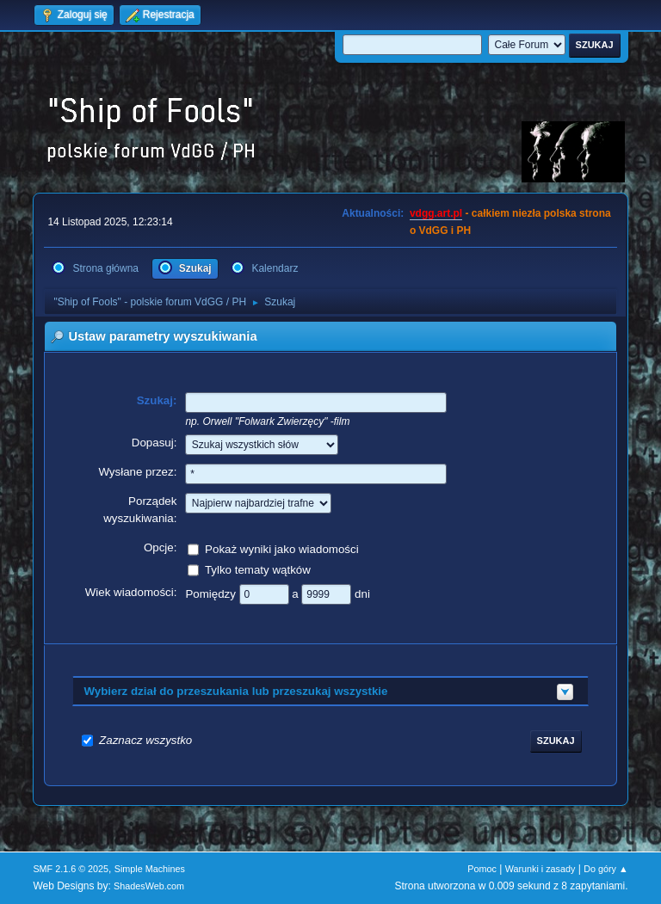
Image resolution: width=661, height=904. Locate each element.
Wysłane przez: (137, 471)
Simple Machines (149, 869)
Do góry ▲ (605, 869)
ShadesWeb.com (149, 886)
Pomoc (482, 869)
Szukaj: (157, 400)
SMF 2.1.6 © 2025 (70, 869)
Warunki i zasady (540, 869)
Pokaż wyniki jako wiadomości (282, 548)
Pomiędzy (211, 593)
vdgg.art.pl (436, 213)
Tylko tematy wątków (258, 569)
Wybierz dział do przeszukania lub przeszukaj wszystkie (235, 691)
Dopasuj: (154, 442)
